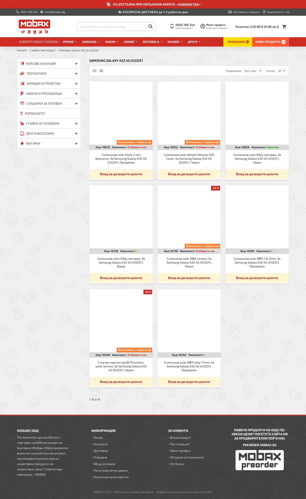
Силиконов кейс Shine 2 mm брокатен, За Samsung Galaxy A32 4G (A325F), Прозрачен (121, 158)
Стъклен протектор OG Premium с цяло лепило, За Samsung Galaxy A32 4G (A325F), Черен (121, 366)
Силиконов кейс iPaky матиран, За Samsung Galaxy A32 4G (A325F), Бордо (121, 262)
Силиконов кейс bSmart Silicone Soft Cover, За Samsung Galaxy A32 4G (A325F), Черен (189, 158)
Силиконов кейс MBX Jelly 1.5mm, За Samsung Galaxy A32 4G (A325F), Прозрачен (189, 366)
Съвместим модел (42, 50)
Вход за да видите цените (121, 174)
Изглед (270, 70)
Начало (22, 50)
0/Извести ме (137, 147)
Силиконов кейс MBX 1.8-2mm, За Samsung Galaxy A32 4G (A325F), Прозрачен (257, 262)
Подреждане (233, 70)
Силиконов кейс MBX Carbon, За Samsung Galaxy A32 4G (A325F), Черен (189, 262)
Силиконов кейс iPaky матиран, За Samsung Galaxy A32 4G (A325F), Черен (257, 158)
